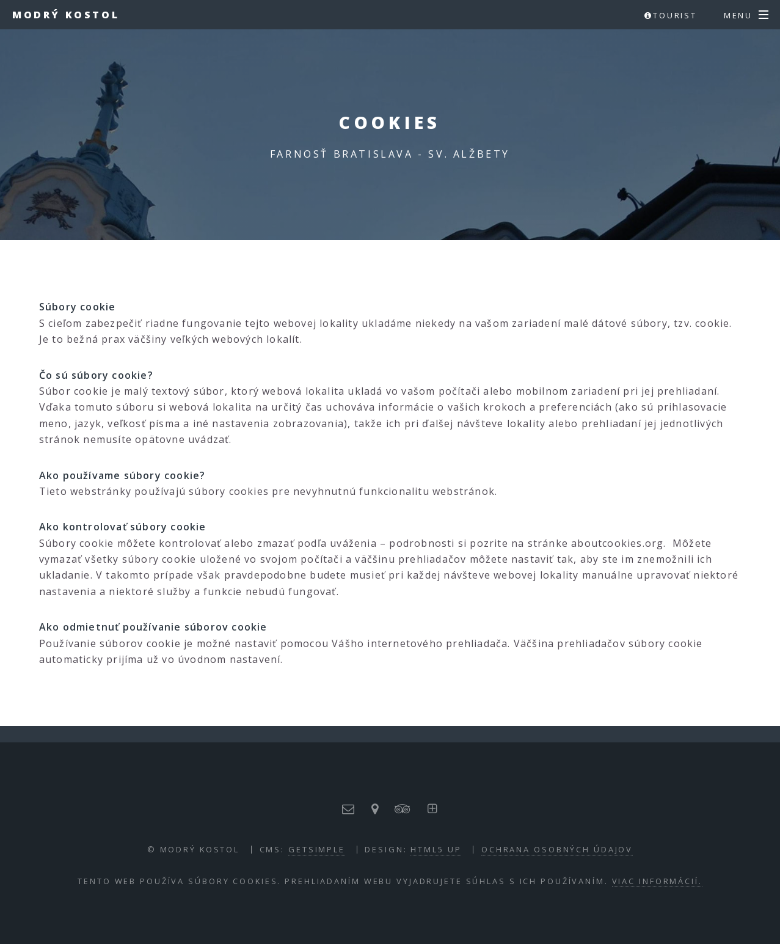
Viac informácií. (657, 881)
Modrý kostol (65, 14)
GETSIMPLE (316, 849)
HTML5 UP (435, 849)
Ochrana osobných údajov (557, 849)
